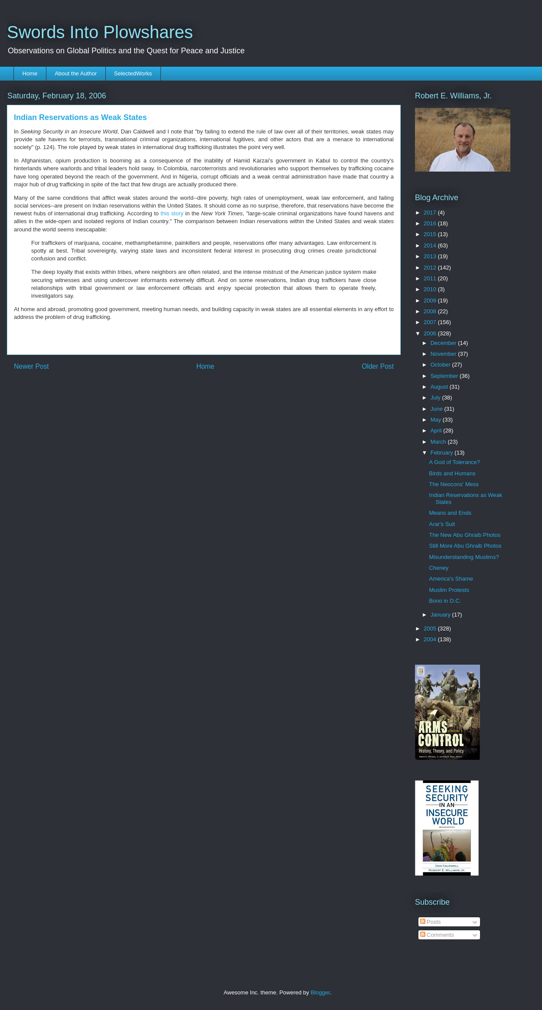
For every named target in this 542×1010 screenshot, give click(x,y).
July (436, 397)
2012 (431, 267)
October (441, 364)
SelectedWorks (133, 73)
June (437, 409)
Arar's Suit (442, 524)
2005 (431, 628)
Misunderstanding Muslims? (464, 557)
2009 (431, 300)
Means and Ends (450, 513)
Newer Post (31, 366)
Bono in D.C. (445, 601)
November (444, 354)
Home (30, 73)
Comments (437, 935)
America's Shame (451, 578)
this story (171, 213)
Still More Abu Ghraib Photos (465, 545)
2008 (431, 311)
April (437, 430)
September (445, 376)
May (437, 419)
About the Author (76, 73)
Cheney (438, 568)
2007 (431, 322)
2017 (431, 212)
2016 (431, 223)
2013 (431, 256)
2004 (431, 639)
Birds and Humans (452, 473)
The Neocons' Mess (453, 484)
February (443, 452)
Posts (430, 922)
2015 (431, 234)
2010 (431, 289)
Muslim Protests (449, 590)
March (439, 441)
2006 (431, 333)
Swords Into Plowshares (100, 32)
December (444, 343)
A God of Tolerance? (454, 462)
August (440, 386)
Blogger (320, 992)
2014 (431, 245)
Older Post (378, 366)
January (441, 614)
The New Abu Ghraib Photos (464, 535)
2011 (431, 278)
